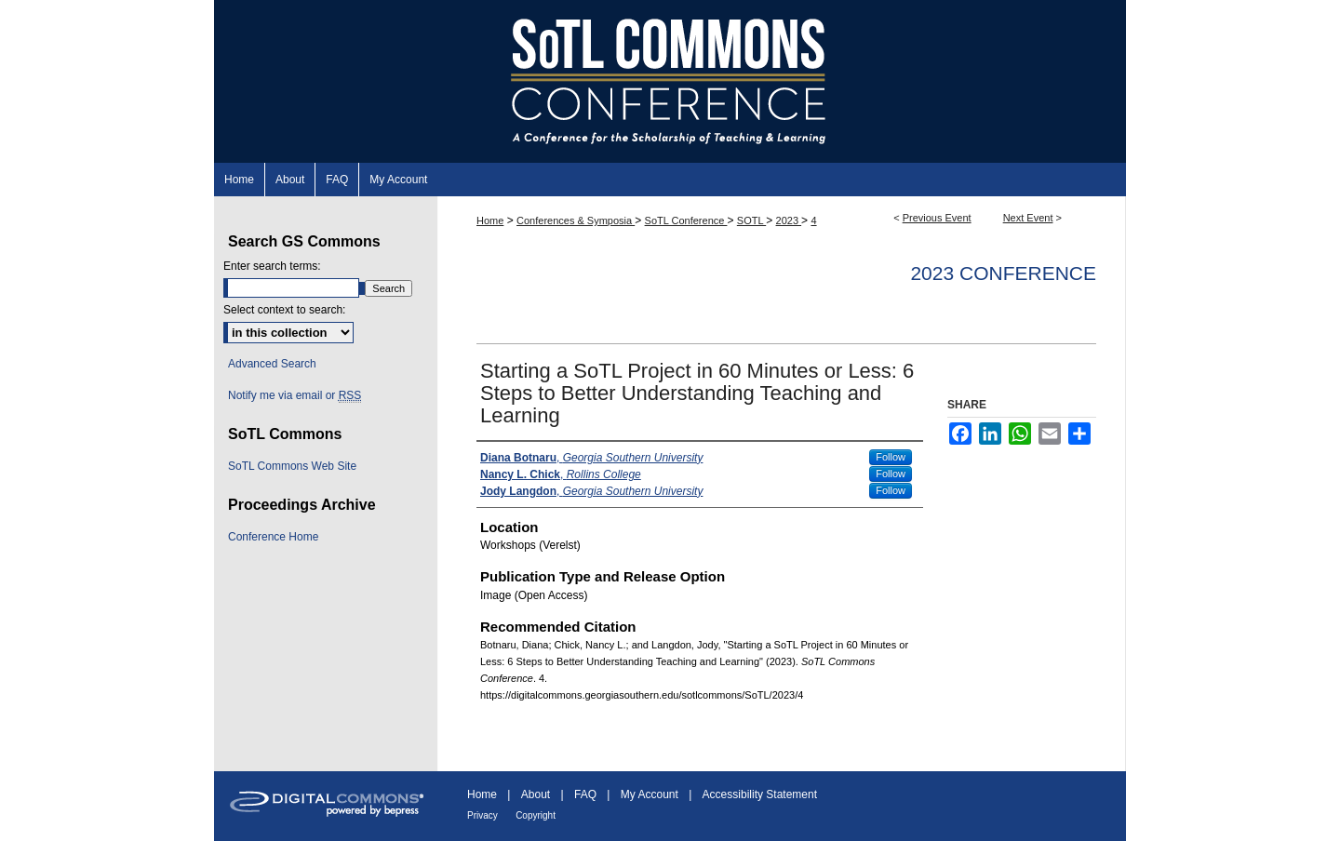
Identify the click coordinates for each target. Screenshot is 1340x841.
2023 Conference (1003, 273)
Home (489, 220)
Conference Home (273, 536)
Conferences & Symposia (575, 220)
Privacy (482, 815)
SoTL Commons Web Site (292, 466)
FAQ (585, 794)
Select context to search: (284, 309)
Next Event (1028, 217)
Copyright (536, 815)
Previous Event (937, 217)
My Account (649, 794)
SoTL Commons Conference (670, 81)
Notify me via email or (294, 395)
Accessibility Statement (760, 794)
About (535, 794)
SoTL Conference (686, 220)
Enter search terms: (272, 266)
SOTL (751, 220)
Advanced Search (272, 363)
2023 (789, 220)
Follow (890, 456)
